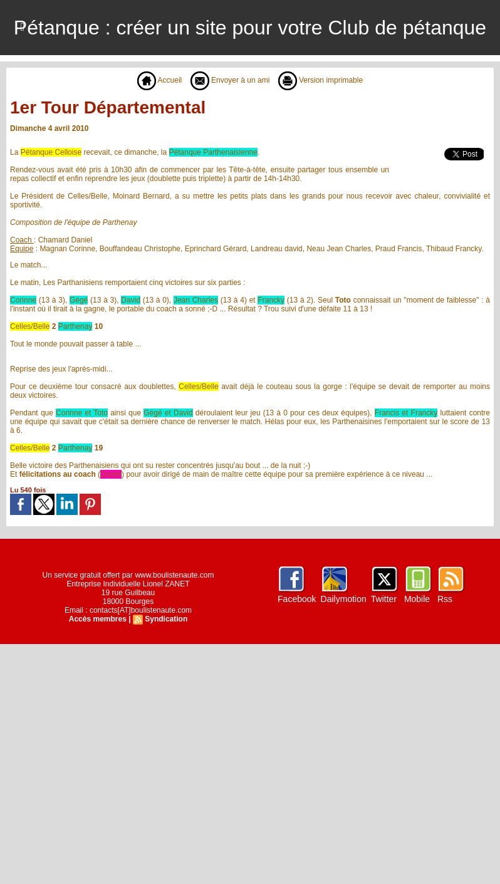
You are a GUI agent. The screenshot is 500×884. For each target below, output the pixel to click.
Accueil (159, 80)
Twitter (384, 599)
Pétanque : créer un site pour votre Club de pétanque (250, 27)
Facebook (297, 599)
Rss (444, 599)
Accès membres (98, 619)
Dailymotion (344, 599)
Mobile (417, 599)
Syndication (166, 619)
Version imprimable (320, 80)
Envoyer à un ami (230, 80)
